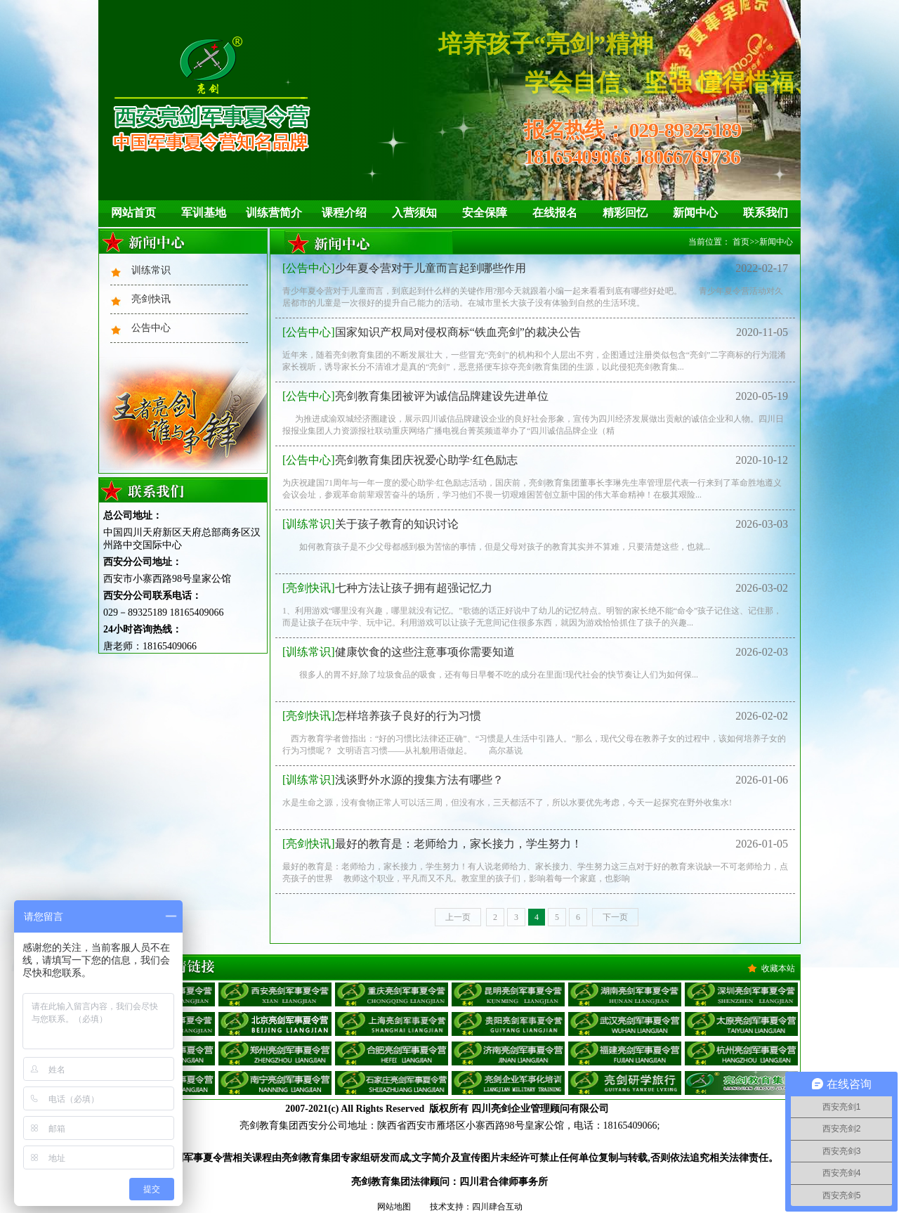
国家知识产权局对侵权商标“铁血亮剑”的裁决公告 (431, 332)
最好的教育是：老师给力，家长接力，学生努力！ (432, 844)
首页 (741, 242)
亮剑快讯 (151, 299)
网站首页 (133, 213)
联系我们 (765, 213)
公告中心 (151, 328)
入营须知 (414, 213)
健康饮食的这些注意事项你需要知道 (398, 652)
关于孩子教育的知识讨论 (370, 524)
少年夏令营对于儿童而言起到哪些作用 (404, 268)
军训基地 (203, 213)
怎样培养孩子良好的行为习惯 (381, 716)
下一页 (615, 917)
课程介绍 (344, 213)
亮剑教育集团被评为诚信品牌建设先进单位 (415, 396)
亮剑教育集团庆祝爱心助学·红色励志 (400, 460)
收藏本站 (778, 968)
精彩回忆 (625, 213)
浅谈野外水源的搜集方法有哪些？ (393, 780)
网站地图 (394, 1207)
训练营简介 (274, 213)
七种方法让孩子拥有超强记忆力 (387, 588)
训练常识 (151, 270)
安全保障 (484, 213)
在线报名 (554, 213)
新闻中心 (695, 213)
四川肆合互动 (497, 1207)
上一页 (458, 917)
